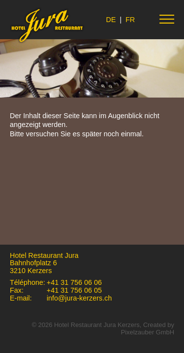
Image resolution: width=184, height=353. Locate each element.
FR (130, 20)
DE (111, 20)
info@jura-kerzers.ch (79, 298)
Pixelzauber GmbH (147, 332)
